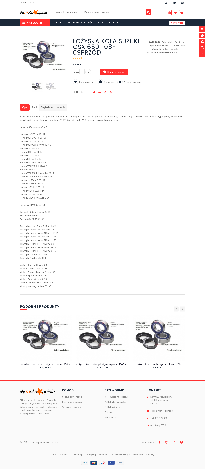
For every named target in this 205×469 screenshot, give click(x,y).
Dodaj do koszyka (113, 71)
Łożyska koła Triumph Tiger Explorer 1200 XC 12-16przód (102, 364)
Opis (24, 107)
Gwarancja (77, 454)
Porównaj (106, 82)
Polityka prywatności (97, 454)
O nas (54, 454)
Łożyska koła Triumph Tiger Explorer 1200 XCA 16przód (159, 364)
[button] (66, 38)
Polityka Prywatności (115, 402)
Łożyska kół (156, 49)
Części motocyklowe (158, 45)
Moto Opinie (43, 413)
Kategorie (32, 23)
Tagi (34, 107)
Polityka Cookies (113, 407)
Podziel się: (78, 91)
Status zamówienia (72, 396)
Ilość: (76, 72)
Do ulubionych (83, 82)
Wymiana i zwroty (71, 407)
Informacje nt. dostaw (116, 396)
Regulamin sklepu (121, 454)
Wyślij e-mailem (129, 82)
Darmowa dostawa (72, 402)
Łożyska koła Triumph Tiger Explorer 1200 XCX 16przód (46, 364)
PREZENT (177, 23)
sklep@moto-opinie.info (163, 410)
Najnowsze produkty (143, 454)
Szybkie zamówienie (53, 107)
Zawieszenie (178, 45)
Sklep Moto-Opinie (171, 42)
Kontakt (109, 412)
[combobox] (25, 3)
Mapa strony (111, 417)
